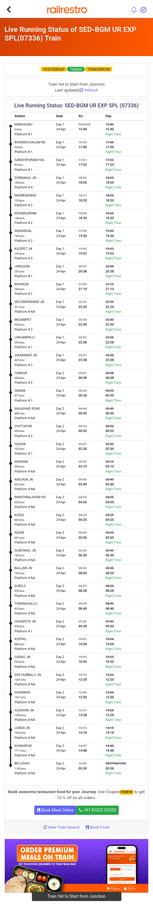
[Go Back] (8, 9)
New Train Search (62, 827)
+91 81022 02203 (97, 810)
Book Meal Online (55, 810)
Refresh (89, 90)
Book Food (97, 827)
